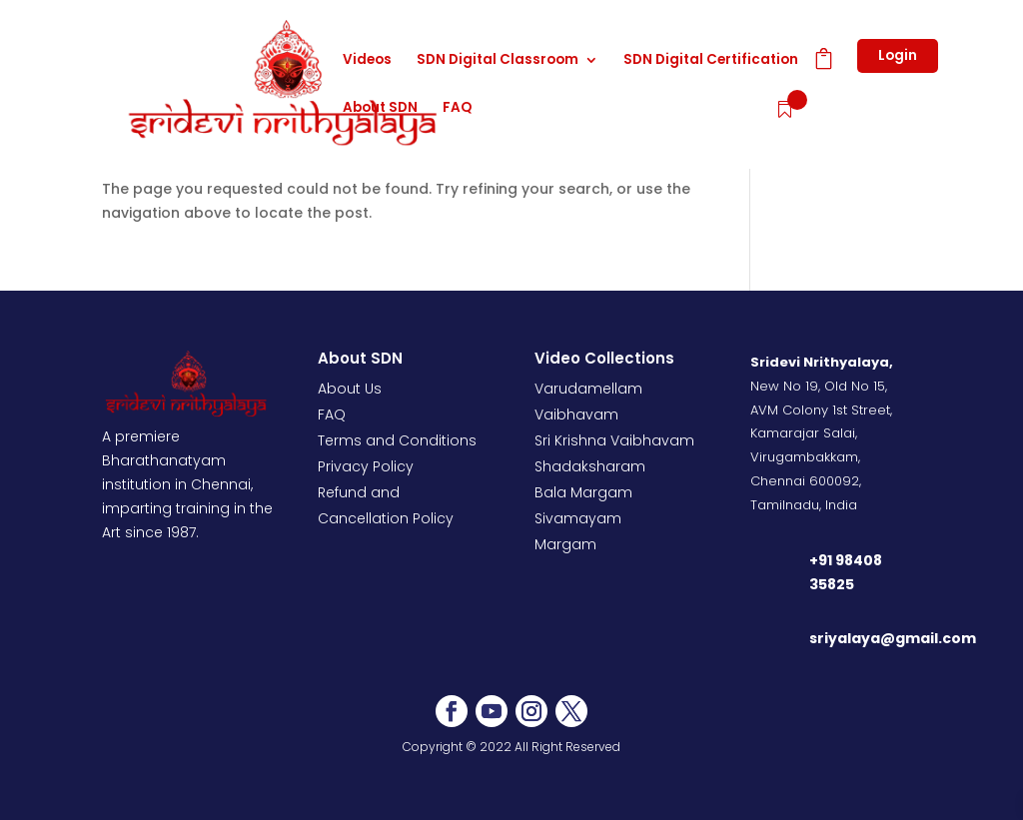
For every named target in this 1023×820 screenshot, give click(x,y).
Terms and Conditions (397, 440)
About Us (350, 389)
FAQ (457, 109)
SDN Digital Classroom (497, 61)
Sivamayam (577, 518)
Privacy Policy (366, 466)
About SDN (380, 109)
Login (897, 55)
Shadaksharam (589, 466)
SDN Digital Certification (710, 61)
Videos (367, 61)
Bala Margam (583, 492)
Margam (565, 544)
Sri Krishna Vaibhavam (614, 440)
